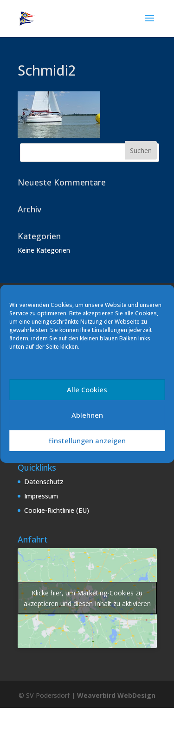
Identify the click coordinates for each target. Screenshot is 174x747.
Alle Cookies (87, 389)
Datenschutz (44, 481)
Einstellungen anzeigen (87, 440)
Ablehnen (87, 415)
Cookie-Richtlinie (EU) (56, 510)
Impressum (41, 496)
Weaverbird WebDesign (116, 695)
